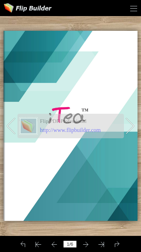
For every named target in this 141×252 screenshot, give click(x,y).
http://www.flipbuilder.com (70, 130)
